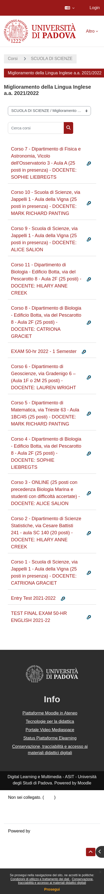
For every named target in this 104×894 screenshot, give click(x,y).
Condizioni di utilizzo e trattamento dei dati (40, 879)
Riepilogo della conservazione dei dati (43, 803)
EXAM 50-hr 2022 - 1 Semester (44, 351)
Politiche (16, 810)
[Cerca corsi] (36, 128)
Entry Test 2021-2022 (33, 598)
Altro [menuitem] (90, 31)
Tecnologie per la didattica (50, 721)
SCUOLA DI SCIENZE (51, 58)
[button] (70, 8)
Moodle (38, 831)
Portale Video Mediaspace (50, 730)
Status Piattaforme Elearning (50, 738)
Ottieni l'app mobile (26, 816)
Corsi (13, 58)
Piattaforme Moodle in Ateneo (49, 713)
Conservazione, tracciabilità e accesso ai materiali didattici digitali (56, 881)
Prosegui (52, 889)
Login (95, 7)
